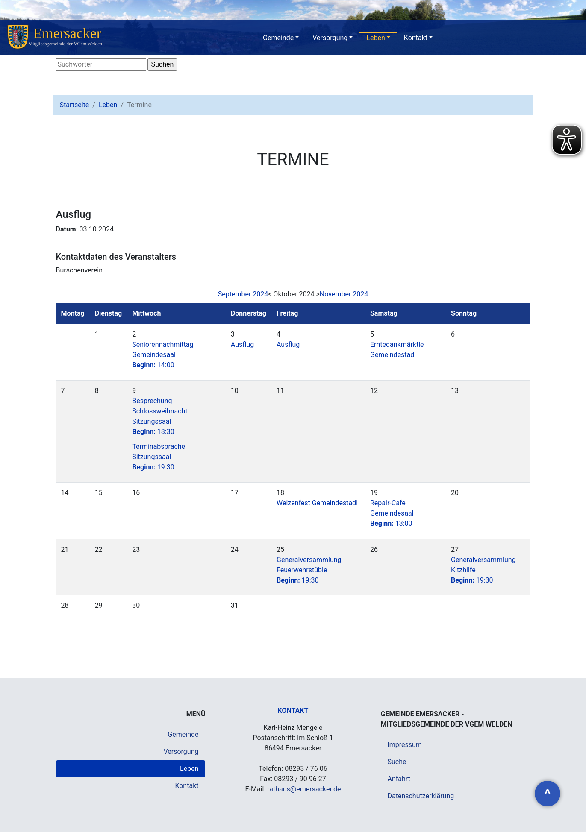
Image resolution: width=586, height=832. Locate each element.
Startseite (74, 105)
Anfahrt (398, 779)
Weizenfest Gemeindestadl (317, 503)
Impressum (404, 745)
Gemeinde (278, 38)
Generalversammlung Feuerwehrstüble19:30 (309, 570)
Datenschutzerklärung (420, 796)
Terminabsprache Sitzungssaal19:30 (158, 456)
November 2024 (344, 294)
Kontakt (415, 38)
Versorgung (329, 38)
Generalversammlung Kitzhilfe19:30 (483, 570)
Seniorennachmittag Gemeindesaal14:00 (162, 354)
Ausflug (242, 344)
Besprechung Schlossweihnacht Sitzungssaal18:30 (159, 416)
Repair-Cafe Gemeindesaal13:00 (392, 513)
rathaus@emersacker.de (304, 789)
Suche (396, 762)
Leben (375, 38)
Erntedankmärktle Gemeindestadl (397, 349)
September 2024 (243, 294)
